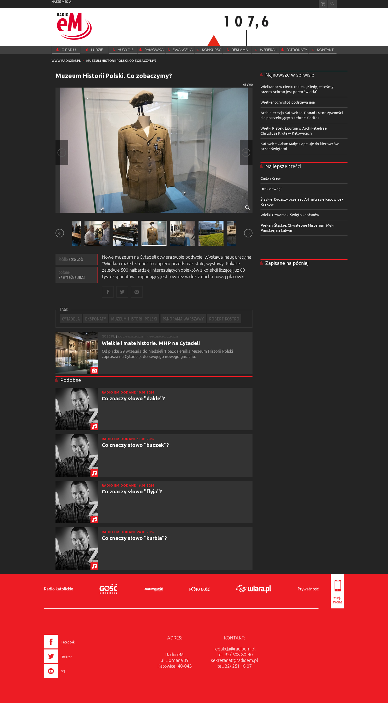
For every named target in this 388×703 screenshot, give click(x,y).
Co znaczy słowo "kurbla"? (134, 538)
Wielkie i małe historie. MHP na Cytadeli (151, 343)
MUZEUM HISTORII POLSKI (134, 318)
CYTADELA (71, 318)
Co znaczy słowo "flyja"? (132, 491)
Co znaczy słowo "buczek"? (135, 445)
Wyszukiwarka (332, 4)
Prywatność (308, 589)
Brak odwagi (271, 189)
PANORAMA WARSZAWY (183, 318)
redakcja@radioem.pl (235, 648)
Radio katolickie (58, 589)
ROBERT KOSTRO (224, 318)
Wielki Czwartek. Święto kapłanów (289, 215)
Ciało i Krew (270, 178)
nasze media (61, 1)
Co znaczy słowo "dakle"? (133, 398)
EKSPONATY (95, 318)
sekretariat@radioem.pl (234, 660)
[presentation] (70, 679)
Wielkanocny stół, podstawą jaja (287, 102)
